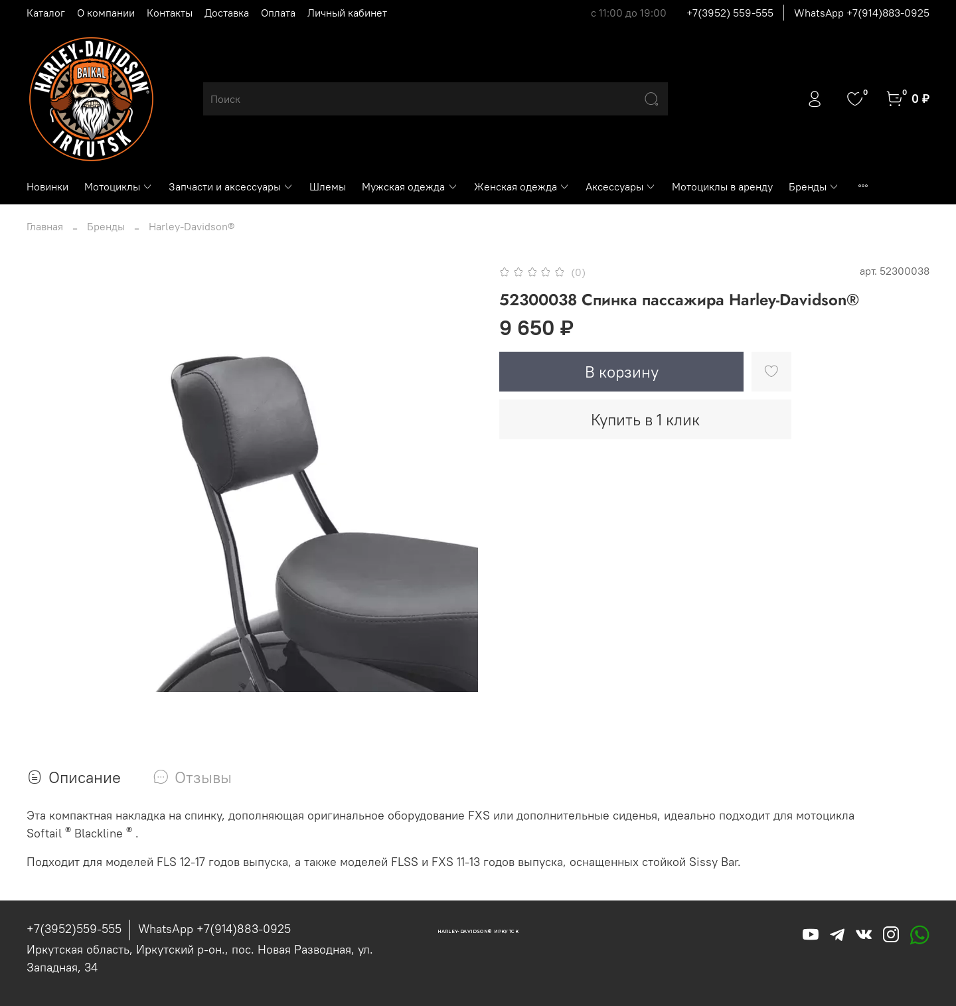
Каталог (46, 12)
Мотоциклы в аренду (722, 186)
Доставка (226, 12)
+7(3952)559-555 (74, 928)
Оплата (278, 12)
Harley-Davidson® (191, 226)
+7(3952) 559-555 (729, 12)
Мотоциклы (118, 186)
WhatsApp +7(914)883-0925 (861, 12)
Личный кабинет (347, 12)
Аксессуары (621, 186)
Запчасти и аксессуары (231, 186)
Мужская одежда (409, 186)
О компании (106, 12)
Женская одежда (522, 186)
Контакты (170, 12)
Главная (45, 226)
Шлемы (327, 186)
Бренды (814, 186)
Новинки (47, 186)
